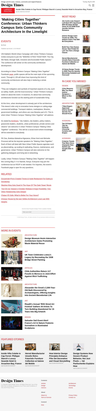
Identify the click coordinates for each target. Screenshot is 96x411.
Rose (4, 45)
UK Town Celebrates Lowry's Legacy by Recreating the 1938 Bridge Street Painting (39, 257)
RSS (42, 405)
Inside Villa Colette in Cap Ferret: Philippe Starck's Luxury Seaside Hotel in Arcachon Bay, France (54, 9)
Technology (72, 385)
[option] (55, 10)
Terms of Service (46, 397)
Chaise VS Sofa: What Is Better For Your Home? (20, 195)
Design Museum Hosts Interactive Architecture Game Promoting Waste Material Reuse (40, 240)
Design (28, 317)
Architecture (31, 235)
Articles (28, 268)
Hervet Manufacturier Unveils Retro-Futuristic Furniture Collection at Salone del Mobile (35, 358)
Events (6, 41)
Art (26, 251)
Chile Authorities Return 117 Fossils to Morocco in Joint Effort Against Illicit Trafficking (40, 273)
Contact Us (72, 397)
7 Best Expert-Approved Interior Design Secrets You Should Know (67, 109)
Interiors (66, 121)
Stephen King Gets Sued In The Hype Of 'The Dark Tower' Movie (26, 185)
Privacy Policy (10, 387)
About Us (44, 395)
